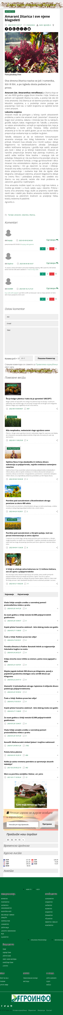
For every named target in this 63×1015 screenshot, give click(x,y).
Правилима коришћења (47, 364)
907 (28, 409)
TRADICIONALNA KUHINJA (30, 978)
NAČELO (48, 985)
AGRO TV (28, 889)
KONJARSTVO (49, 912)
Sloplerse (10, 264)
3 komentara (30, 25)
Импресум (41, 1010)
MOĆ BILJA (26, 981)
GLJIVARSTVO (5, 937)
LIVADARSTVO (5, 924)
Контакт (49, 1010)
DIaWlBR (10, 289)
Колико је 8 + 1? (12, 358)
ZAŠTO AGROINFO (51, 978)
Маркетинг (32, 1010)
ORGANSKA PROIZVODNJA (38, 940)
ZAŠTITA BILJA (5, 928)
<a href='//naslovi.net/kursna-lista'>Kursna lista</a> (30, 863)
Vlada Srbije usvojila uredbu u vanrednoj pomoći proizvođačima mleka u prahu (25, 603)
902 (27, 767)
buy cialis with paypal (11, 293)
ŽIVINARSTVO (49, 915)
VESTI (38, 889)
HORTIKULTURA (5, 921)
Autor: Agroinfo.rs (45, 25)
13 (26, 777)
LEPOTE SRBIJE (4, 985)
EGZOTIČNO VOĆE (6, 911)
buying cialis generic (27, 244)
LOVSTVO (5, 966)
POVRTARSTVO (5, 902)
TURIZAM (2, 981)
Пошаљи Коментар (46, 358)
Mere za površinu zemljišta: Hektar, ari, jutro (23, 774)
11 (28, 584)
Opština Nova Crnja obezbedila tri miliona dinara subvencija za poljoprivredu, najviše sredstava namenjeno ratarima (31, 464)
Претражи (47, 824)
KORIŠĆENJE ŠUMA (8, 962)
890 (27, 755)
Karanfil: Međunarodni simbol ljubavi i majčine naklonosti (29, 742)
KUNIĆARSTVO (49, 925)
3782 (27, 745)
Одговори (52, 240)
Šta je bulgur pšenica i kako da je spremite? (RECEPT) (28, 398)
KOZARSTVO (48, 909)
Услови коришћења (20, 1010)
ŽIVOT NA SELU (4, 978)
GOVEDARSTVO (49, 899)
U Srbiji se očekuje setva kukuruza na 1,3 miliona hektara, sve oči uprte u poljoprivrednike (31, 570)
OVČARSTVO (48, 905)
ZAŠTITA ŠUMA (7, 956)
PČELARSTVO (48, 919)
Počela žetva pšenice (13, 752)
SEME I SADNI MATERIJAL (10, 959)
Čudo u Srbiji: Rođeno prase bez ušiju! (20, 637)
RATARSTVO (4, 899)
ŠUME (4, 949)
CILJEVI (48, 981)
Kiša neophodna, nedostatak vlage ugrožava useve (28, 430)
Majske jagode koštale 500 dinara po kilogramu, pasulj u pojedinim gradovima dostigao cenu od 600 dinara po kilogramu (28, 674)
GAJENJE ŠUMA (7, 952)
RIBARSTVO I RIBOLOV (51, 922)
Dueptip (10, 240)
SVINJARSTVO (49, 902)
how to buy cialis (33, 269)
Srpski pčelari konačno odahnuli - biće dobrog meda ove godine (31, 627)
